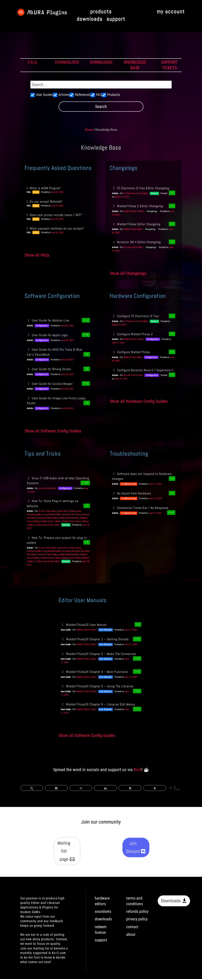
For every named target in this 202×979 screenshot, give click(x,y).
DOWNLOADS (101, 62)
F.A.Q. (33, 62)
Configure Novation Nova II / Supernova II (142, 370)
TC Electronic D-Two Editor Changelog (140, 188)
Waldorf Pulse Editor (133, 229)
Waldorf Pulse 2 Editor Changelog (137, 206)
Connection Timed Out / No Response (140, 508)
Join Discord (133, 847)
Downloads (171, 901)
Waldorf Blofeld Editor (69, 518)
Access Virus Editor (47, 488)
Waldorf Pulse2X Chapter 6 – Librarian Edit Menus (98, 704)
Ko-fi (137, 769)
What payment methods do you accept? (57, 228)
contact (132, 927)
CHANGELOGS (67, 62)
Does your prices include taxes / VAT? (56, 215)
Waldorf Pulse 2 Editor (134, 211)
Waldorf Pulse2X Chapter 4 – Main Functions (94, 672)
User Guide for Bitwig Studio (49, 369)
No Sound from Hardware (131, 493)
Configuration (42, 325)
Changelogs (152, 211)
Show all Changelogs (128, 273)
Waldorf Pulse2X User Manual (84, 625)
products (101, 12)
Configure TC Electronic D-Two (135, 316)
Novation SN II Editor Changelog (136, 242)
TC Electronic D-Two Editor (136, 193)
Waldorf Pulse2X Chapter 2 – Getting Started (94, 639)
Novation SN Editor (71, 514)
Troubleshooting (128, 484)
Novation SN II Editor (133, 247)
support (116, 19)
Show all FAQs (37, 255)
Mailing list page (64, 851)
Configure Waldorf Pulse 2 (132, 334)
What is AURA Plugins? (45, 188)
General (154, 193)
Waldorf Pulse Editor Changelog (136, 224)
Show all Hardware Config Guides (139, 401)
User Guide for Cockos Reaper (50, 384)
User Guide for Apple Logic (47, 335)
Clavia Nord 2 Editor (66, 511)
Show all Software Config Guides (53, 431)
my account (171, 12)
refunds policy (137, 911)
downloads (90, 19)
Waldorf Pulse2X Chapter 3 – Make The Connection (98, 654)
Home (89, 130)
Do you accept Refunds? (46, 201)
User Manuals (105, 629)
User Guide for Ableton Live (48, 320)
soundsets (103, 911)
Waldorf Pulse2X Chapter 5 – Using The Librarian (97, 686)
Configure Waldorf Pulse (131, 352)
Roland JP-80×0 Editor (48, 518)
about (130, 934)
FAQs (35, 192)
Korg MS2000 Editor (52, 514)
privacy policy (137, 919)
